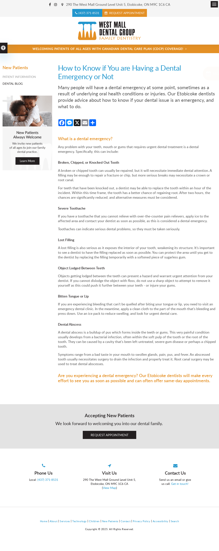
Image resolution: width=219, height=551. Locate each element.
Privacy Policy (141, 521)
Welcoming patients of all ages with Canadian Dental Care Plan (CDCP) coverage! (108, 49)
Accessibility (160, 521)
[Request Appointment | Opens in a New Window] (194, 73)
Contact (125, 521)
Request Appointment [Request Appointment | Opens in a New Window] (126, 13)
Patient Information (19, 77)
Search (175, 521)
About (53, 521)
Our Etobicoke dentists (160, 375)
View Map (109, 488)
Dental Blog (13, 84)
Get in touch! (180, 484)
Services (65, 521)
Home (43, 521)
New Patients (110, 521)
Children (94, 521)
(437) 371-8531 (88, 13)
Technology (79, 521)
